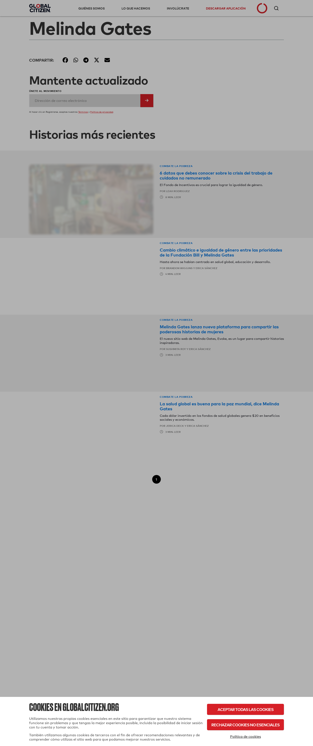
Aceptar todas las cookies (245, 709)
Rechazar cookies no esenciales (245, 724)
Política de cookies (245, 737)
